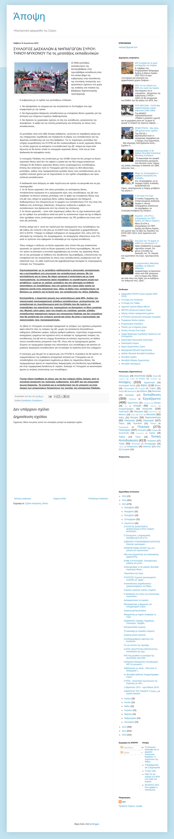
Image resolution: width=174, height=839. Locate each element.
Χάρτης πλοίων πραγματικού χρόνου (137, 313)
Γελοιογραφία (128, 388)
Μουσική (150, 414)
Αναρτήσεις (127, 747)
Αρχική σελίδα (59, 498)
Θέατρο (157, 403)
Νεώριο (134, 417)
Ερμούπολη (133, 403)
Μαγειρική (138, 411)
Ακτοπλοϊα (140, 375)
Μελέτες (122, 414)
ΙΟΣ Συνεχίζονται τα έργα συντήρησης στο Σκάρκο (146, 64)
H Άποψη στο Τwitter (130, 303)
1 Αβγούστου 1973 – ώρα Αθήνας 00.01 (141, 687)
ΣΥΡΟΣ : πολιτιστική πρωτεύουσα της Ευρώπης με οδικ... (140, 682)
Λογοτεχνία (124, 411)
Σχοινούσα (140, 433)
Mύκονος (147, 446)
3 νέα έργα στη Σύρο (144, 196)
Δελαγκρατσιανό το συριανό (136, 600)
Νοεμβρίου (129, 511)
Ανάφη (132, 379)
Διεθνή (121, 391)
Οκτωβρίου (129, 515)
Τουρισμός (152, 441)
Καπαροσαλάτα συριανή (134, 627)
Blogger (95, 824)
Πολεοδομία (123, 427)
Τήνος (138, 437)
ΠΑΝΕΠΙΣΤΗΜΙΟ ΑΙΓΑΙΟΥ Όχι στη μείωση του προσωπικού (139, 549)
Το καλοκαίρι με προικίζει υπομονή (139, 631)
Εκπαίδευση (26, 400)
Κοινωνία (147, 408)
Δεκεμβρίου (129, 507)
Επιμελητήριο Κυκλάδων (132, 324)
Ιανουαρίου (129, 722)
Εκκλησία (129, 395)
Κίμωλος (153, 406)
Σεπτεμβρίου (130, 519)
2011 (124, 731)
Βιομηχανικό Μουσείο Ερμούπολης (136, 350)
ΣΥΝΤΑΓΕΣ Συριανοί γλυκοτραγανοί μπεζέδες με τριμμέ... (140, 578)
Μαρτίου (128, 714)
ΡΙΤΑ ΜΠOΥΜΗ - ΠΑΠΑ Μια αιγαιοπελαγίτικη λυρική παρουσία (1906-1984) (147, 108)
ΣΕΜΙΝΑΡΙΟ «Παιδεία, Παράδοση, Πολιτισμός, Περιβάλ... (139, 622)
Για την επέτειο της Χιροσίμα (136, 645)
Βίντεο (158, 385)
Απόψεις (125, 382)
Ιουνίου (127, 702)
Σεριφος (154, 430)
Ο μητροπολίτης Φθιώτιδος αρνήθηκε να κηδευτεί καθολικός (147, 265)
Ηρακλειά (147, 403)
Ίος (126, 406)
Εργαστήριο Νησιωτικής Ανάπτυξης (137, 340)
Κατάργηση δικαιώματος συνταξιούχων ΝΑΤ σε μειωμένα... (141, 663)
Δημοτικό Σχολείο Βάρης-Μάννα (135, 307)
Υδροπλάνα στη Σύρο (133, 573)
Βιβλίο (144, 385)
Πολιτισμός (124, 430)
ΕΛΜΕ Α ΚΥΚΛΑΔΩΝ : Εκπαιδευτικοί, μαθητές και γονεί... (140, 562)
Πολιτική (143, 426)
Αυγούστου (129, 523)
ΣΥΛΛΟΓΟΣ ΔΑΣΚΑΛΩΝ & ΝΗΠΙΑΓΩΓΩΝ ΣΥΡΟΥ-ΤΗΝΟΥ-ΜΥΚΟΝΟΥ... (139, 529)
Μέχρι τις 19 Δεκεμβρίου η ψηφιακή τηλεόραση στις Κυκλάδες (146, 175)
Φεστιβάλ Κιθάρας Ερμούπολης (135, 360)
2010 (124, 735)
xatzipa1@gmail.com (128, 47)
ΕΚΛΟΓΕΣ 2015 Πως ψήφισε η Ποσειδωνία (152, 787)
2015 (124, 496)
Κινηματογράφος (126, 409)
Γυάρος (152, 388)
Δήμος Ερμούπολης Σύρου (133, 346)
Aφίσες (121, 447)
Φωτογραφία (150, 444)
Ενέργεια (132, 399)
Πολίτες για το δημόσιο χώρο (134, 327)
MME (158, 447)
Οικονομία (148, 420)
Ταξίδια (122, 437)
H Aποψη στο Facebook (132, 300)
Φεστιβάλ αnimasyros (131, 364)
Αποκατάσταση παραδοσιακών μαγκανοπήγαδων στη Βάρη (137, 584)
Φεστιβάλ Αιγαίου (129, 357)
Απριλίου (128, 710)
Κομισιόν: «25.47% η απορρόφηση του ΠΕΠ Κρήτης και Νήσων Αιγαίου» (147, 218)
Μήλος (133, 415)
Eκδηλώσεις (132, 446)
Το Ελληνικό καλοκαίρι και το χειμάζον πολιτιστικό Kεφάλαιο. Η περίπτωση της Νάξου (152, 754)
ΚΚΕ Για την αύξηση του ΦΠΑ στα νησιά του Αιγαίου (147, 86)
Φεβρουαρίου (130, 718)
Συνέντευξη (124, 433)
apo (124, 802)
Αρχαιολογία (149, 382)
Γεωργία (142, 388)
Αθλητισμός (124, 376)
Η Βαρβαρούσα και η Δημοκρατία (152, 766)
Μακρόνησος (153, 412)
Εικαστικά (156, 391)
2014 (124, 500)
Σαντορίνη (142, 430)
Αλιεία (155, 376)
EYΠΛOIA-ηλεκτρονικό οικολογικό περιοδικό (140, 317)
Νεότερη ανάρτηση (22, 498)
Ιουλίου (127, 698)
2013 (124, 504)
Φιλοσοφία (136, 444)
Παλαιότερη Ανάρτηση (98, 498)
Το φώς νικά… (151, 771)
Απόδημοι (153, 379)
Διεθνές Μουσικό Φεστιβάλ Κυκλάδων (138, 353)
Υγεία (121, 443)
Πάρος (122, 423)
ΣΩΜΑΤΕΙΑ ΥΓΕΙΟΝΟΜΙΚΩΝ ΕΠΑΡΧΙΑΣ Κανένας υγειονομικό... (142, 543)
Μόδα (141, 415)
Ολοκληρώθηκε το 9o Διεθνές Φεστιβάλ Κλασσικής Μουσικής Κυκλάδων (148, 153)
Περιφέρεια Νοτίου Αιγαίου (133, 320)
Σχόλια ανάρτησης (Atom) (36, 503)
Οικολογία (129, 420)
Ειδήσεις (143, 391)
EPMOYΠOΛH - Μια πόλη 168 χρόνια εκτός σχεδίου (146, 129)
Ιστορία (137, 405)
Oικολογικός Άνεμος (130, 343)
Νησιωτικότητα (153, 417)
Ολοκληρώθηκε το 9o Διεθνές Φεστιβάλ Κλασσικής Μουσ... (141, 568)
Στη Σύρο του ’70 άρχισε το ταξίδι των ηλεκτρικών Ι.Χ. (147, 242)
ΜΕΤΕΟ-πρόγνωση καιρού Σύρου (136, 310)
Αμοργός (122, 379)
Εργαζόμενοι (37, 400)
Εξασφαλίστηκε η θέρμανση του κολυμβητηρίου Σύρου (138, 605)
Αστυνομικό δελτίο (127, 385)
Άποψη (29, 16)
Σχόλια (152, 433)
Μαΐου (127, 706)
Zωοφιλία (125, 449)
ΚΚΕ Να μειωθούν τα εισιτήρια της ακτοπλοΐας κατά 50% (139, 656)
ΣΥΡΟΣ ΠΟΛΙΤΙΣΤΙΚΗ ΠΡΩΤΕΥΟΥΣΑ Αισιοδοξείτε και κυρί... (140, 650)
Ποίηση (153, 423)
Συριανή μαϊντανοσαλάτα (135, 610)
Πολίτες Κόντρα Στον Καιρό (133, 330)
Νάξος (121, 417)
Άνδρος (142, 379)
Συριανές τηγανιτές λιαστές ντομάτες (140, 590)
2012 (124, 727)
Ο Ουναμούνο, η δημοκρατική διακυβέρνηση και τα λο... (137, 536)
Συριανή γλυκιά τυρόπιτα (135, 635)
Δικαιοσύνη (132, 391)
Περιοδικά (137, 423)
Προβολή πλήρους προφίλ (130, 806)
